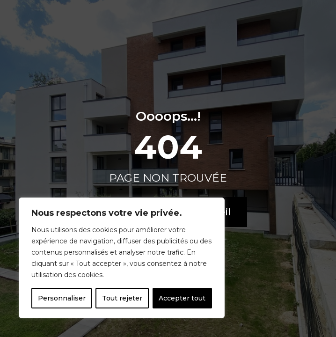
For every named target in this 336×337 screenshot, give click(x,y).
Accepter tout (182, 298)
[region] (122, 258)
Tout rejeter (122, 298)
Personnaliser (62, 298)
